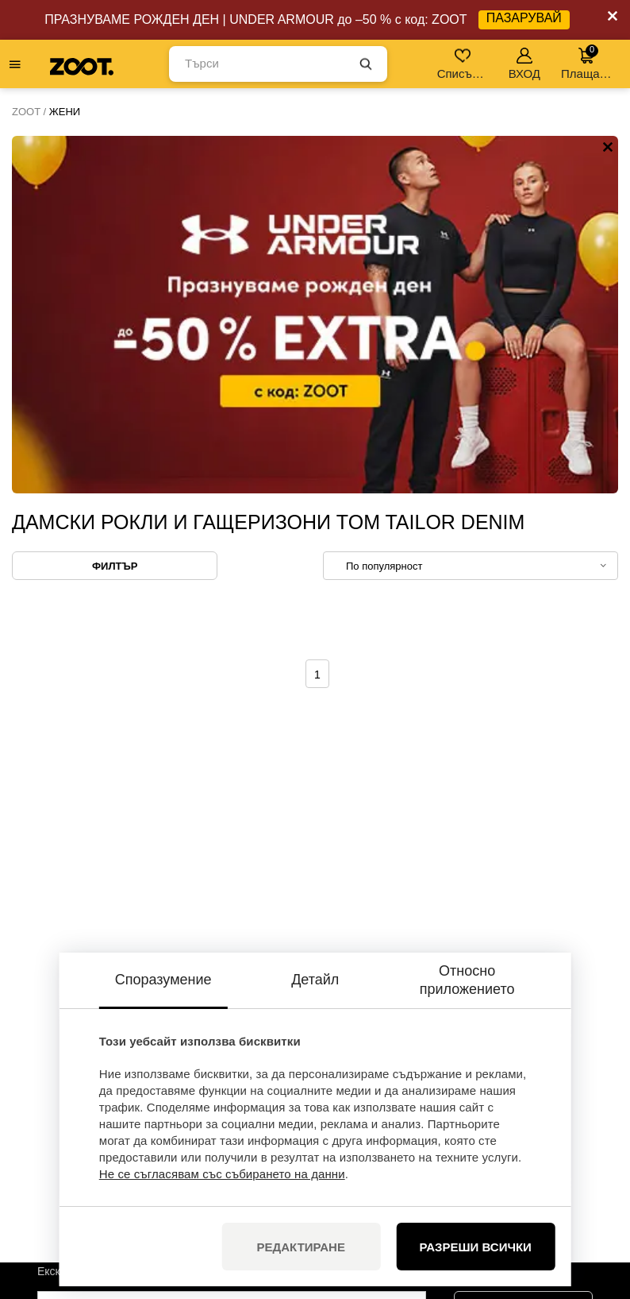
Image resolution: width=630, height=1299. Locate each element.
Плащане (587, 62)
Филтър (114, 209)
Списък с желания (463, 64)
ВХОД (524, 64)
